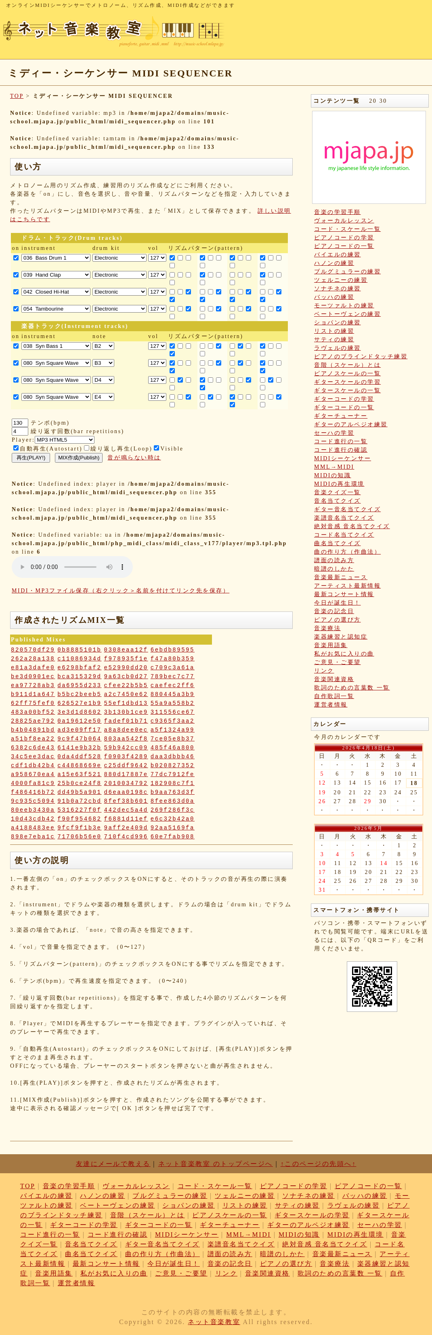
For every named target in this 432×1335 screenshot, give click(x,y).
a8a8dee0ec (126, 730)
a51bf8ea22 (33, 739)
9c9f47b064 (79, 739)
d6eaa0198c (126, 792)
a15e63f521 (79, 774)
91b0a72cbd (79, 801)
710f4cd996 (126, 837)
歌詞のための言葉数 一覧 (352, 688)
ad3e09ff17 (79, 730)
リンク (324, 671)
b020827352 (173, 765)
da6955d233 (79, 685)
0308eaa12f (126, 650)
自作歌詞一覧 (334, 696)
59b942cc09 (126, 748)
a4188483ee (33, 828)
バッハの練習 (334, 297)
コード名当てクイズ (344, 535)
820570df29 (33, 650)
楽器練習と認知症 (340, 637)
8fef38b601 (126, 801)
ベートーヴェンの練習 (347, 314)
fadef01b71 (126, 721)
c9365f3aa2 (173, 721)
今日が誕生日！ (337, 603)
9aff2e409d (126, 828)
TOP (16, 96)
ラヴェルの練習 (337, 348)
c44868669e (79, 765)
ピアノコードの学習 (344, 238)
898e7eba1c (33, 837)
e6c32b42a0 (173, 819)
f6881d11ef (126, 819)
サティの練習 (334, 339)
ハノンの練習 (334, 263)
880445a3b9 (173, 694)
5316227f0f (79, 810)
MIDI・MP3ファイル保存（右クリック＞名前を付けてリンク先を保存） (120, 591)
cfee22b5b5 (126, 685)
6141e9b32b (79, 748)
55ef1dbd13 (126, 703)
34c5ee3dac (33, 756)
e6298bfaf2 (79, 667)
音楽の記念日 (334, 611)
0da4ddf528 (79, 756)
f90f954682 (79, 819)
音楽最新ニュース (340, 577)
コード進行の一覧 (340, 441)
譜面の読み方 (334, 560)
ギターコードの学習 (344, 399)
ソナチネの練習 (337, 289)
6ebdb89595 (173, 650)
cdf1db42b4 (33, 765)
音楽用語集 (331, 645)
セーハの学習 (334, 433)
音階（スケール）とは (347, 365)
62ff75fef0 (33, 703)
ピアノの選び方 (337, 620)
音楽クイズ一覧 (337, 492)
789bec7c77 (173, 676)
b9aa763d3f (173, 792)
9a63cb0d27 (126, 676)
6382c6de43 (33, 748)
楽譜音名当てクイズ (344, 518)
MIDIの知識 (332, 475)
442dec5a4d (126, 810)
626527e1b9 (79, 703)
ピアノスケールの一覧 (347, 373)
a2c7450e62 (126, 694)
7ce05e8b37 (173, 739)
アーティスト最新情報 (347, 586)
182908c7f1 (173, 783)
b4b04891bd (33, 730)
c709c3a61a (173, 667)
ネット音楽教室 (214, 1321)
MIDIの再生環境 (339, 484)
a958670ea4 (33, 774)
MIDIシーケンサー (342, 458)
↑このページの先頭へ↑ (319, 1163)
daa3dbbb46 (173, 756)
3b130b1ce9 (126, 712)
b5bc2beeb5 (79, 694)
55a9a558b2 (173, 703)
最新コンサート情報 (344, 594)
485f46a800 (173, 748)
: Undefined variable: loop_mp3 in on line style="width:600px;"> (72, 567)
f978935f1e (126, 659)
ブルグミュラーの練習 (347, 272)
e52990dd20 (126, 667)
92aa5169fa (173, 828)
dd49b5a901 (79, 792)
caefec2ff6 (173, 685)
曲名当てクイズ (337, 543)
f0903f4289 (126, 756)
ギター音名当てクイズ (347, 509)
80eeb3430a (33, 810)
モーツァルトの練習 (344, 306)
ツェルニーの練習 (340, 280)
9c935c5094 (33, 801)
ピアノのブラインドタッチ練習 (360, 356)
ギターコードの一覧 (344, 407)
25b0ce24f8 (79, 783)
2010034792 (126, 783)
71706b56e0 (79, 837)
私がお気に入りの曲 (344, 654)
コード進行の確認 (340, 450)
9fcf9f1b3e (79, 828)
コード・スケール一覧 (347, 229)
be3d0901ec (33, 676)
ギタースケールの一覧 (347, 390)
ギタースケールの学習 (347, 382)
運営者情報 (331, 705)
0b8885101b (79, 650)
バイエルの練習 (337, 255)
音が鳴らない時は (134, 458)
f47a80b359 (173, 659)
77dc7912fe (173, 774)
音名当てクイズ (337, 501)
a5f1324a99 (173, 730)
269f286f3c (173, 810)
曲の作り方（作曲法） (347, 552)
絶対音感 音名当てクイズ (352, 526)
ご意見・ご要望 (337, 662)
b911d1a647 (33, 694)
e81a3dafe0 (33, 667)
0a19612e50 (79, 721)
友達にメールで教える (113, 1163)
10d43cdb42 (33, 819)
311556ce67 (173, 712)
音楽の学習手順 (337, 212)
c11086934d (79, 659)
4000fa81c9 (33, 783)
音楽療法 (327, 628)
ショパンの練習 (337, 322)
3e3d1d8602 (79, 712)
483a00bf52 (33, 712)
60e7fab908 (173, 837)
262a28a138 (33, 659)
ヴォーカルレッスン (344, 221)
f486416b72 (33, 792)
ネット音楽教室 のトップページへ (215, 1163)
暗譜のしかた (334, 569)
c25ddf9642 (126, 765)
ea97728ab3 (33, 685)
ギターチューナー (340, 416)
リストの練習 (334, 331)
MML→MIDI (334, 467)
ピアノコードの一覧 (344, 246)
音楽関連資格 (334, 679)
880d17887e (126, 774)
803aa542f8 (126, 739)
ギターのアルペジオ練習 (351, 424)
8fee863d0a (173, 801)
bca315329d (79, 676)
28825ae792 (33, 721)
